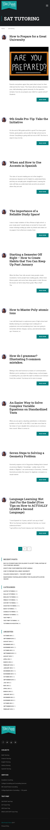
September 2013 (8, 679)
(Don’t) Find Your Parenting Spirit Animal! (18, 568)
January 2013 (7, 694)
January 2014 (7, 668)
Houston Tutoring (9, 606)
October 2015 (7, 650)
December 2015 (8, 644)
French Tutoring (9, 600)
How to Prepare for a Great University (28, 38)
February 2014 (8, 665)
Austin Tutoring (9, 591)
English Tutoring (9, 597)
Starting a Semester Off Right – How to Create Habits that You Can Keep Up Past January (27, 259)
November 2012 (8, 700)
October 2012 (7, 703)
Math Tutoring (8, 609)
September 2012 (8, 706)
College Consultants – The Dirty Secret (17, 574)
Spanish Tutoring (9, 614)
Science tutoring (9, 611)
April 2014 (6, 659)
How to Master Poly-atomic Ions (29, 311)
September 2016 (8, 638)
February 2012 (8, 709)
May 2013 (6, 685)
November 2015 (8, 647)
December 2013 (8, 671)
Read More (42, 99)
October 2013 (7, 677)
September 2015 (8, 653)
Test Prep (6, 617)
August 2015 (7, 656)
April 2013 (6, 688)
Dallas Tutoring (9, 594)
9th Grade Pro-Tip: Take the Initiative (29, 120)
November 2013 (8, 674)
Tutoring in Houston (10, 623)
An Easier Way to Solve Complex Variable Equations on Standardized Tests (28, 407)
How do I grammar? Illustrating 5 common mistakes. (25, 359)
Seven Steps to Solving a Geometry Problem (27, 454)
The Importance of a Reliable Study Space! (25, 212)
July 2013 (6, 682)
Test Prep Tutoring (10, 620)
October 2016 (7, 635)
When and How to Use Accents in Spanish (25, 164)
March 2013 (7, 691)
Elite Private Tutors (6, 822)
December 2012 (8, 697)
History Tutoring (9, 603)
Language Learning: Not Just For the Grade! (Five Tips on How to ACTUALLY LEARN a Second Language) (29, 505)
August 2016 (7, 641)
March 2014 (7, 662)
